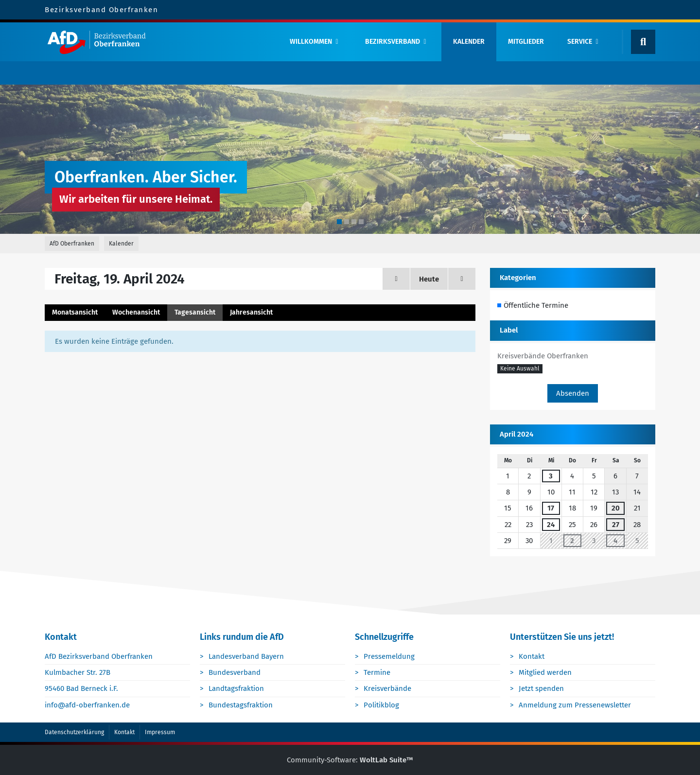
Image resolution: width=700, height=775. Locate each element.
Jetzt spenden (541, 688)
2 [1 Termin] (572, 540)
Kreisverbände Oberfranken (542, 356)
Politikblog (381, 705)
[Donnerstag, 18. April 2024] (396, 279)
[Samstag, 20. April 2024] (461, 279)
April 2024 (516, 434)
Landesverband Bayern (246, 656)
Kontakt (531, 656)
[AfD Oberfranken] (159, 41)
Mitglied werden (545, 672)
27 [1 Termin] (615, 524)
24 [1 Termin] (551, 524)
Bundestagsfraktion (241, 705)
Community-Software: (350, 760)
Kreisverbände (387, 688)
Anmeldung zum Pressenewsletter (575, 705)
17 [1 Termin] (550, 508)
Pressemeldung (389, 656)
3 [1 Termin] (551, 476)
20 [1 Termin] (616, 508)
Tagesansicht (195, 312)
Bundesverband (235, 672)
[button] (519, 369)
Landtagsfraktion (236, 688)
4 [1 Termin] (615, 540)
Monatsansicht (75, 312)
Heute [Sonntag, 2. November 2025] (429, 279)
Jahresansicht (251, 312)
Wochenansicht (136, 312)
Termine (377, 672)
